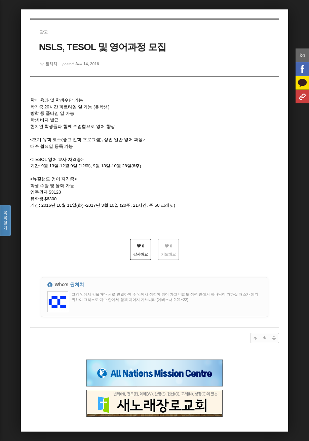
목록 (5, 220)
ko (302, 55)
